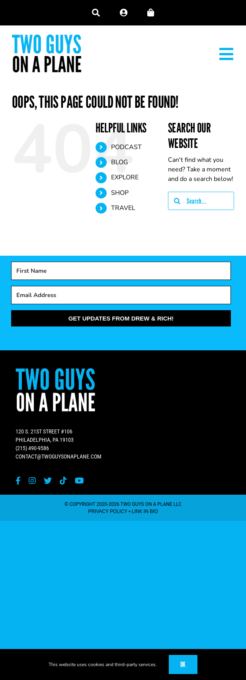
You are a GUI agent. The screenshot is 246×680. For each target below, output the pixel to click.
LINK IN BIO (145, 511)
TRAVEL (123, 208)
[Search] (177, 201)
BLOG (119, 162)
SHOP (120, 192)
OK (183, 664)
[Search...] (201, 201)
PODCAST (126, 147)
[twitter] (48, 481)
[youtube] (79, 481)
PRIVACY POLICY (107, 511)
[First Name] (121, 271)
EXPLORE (125, 177)
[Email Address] (121, 295)
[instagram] (32, 481)
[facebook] (18, 481)
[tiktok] (63, 481)
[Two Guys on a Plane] (47, 37)
